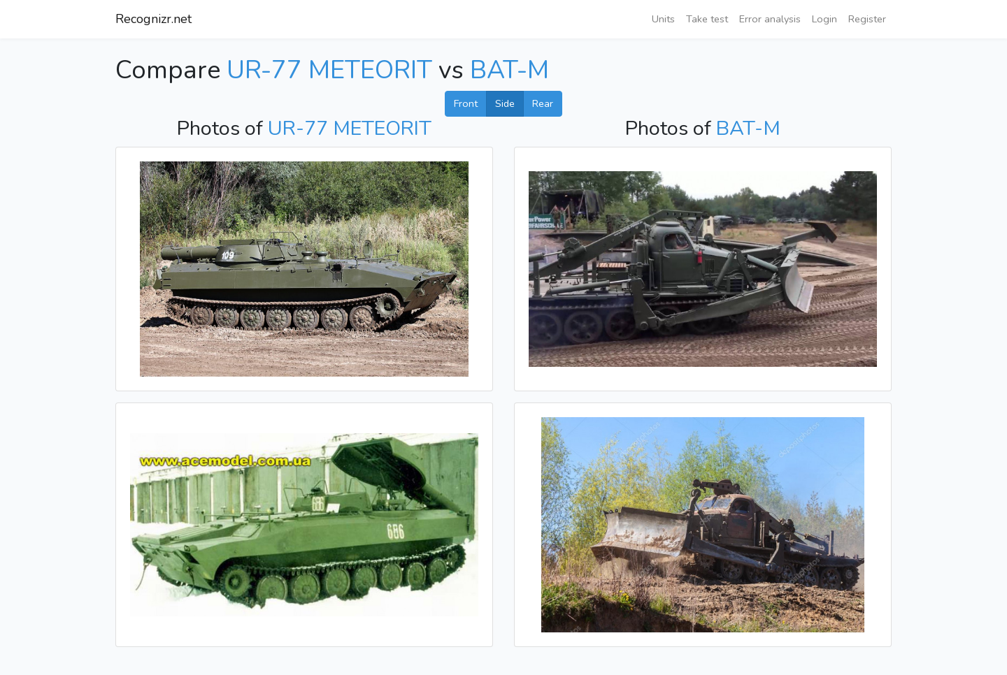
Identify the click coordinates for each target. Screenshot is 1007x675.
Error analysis (770, 19)
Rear (542, 103)
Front (466, 103)
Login (824, 19)
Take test (707, 19)
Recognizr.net (153, 18)
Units (663, 19)
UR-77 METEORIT (329, 70)
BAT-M (509, 70)
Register (867, 19)
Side (505, 103)
